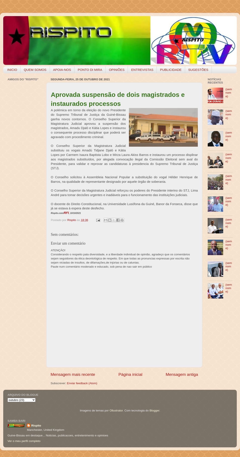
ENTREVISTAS (142, 70)
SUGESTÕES (198, 70)
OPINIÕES (117, 70)
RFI (66, 213)
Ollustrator (116, 410)
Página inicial (130, 374)
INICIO (12, 70)
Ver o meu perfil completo (24, 441)
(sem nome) (228, 93)
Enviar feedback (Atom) (82, 383)
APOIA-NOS (62, 70)
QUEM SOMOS (35, 70)
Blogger (154, 410)
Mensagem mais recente (73, 374)
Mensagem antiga (182, 374)
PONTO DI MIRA (90, 70)
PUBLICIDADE (170, 70)
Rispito (36, 425)
